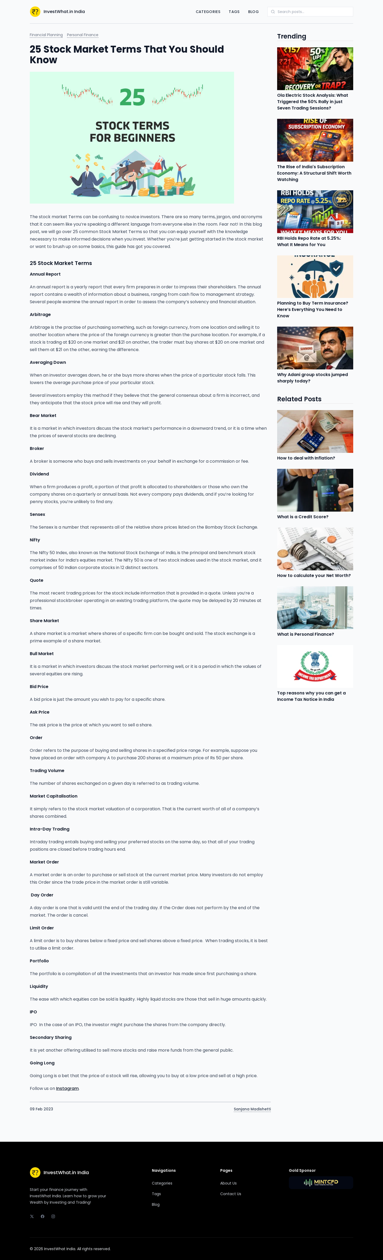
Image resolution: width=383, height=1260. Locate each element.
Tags (234, 11)
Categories (208, 11)
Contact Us (230, 1193)
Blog (253, 11)
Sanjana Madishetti (252, 1109)
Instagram (67, 1088)
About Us (228, 1183)
